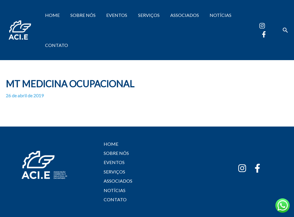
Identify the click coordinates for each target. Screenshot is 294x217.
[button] (285, 30)
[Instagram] (261, 25)
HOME (51, 15)
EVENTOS (112, 15)
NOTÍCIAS (212, 15)
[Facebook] (263, 34)
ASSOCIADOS (177, 15)
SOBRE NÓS (80, 15)
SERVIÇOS (143, 15)
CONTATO (55, 45)
